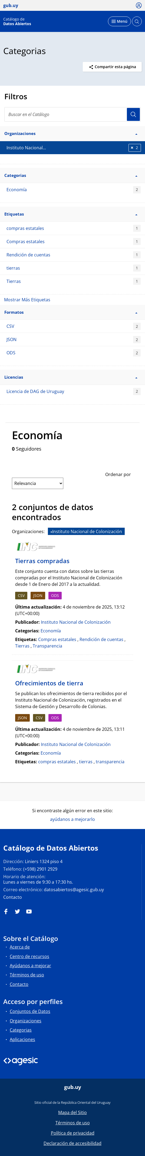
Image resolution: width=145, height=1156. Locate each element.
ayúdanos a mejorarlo (72, 819)
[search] (72, 114)
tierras (73, 268)
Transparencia (47, 646)
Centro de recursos (29, 956)
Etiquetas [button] (70, 214)
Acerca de (20, 947)
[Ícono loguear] (139, 5)
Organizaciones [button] (70, 133)
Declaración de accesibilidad (72, 1143)
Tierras (73, 281)
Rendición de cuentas (73, 255)
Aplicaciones (22, 1039)
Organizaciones (25, 1021)
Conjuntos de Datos (30, 1011)
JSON (73, 339)
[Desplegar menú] (119, 21)
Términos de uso (27, 975)
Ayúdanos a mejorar (30, 966)
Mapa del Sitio (72, 1112)
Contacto (12, 897)
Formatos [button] (70, 312)
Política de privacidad (72, 1133)
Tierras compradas (42, 561)
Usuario (133, 114)
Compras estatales (73, 241)
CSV (73, 326)
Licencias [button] (70, 377)
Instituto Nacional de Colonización (76, 622)
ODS (73, 352)
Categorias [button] (70, 175)
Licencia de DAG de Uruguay (73, 391)
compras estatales (73, 228)
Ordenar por (118, 474)
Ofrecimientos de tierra (49, 683)
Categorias (21, 1030)
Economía (73, 189)
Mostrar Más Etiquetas (27, 300)
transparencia (110, 762)
